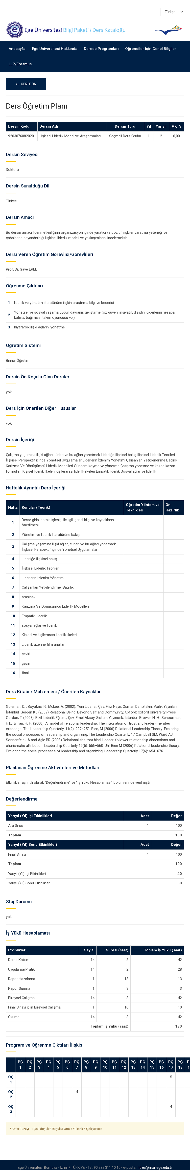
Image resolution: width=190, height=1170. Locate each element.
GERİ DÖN (26, 79)
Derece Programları (101, 43)
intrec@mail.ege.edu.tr (154, 1162)
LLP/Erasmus (20, 59)
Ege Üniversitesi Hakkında (54, 43)
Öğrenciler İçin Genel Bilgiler (150, 43)
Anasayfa (17, 43)
